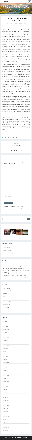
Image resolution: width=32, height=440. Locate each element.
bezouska (16, 23)
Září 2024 (5, 321)
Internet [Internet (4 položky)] (14, 266)
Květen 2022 (6, 329)
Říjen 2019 (5, 351)
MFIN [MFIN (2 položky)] (14, 270)
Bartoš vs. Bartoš (7, 250)
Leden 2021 (5, 335)
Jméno (6, 184)
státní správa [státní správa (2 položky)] (18, 275)
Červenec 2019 (6, 354)
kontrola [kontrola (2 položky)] (26, 266)
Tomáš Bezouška (6, 1)
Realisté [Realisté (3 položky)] (5, 275)
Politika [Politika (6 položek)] (11, 273)
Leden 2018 (5, 386)
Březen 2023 (6, 324)
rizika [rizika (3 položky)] (8, 275)
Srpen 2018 (5, 370)
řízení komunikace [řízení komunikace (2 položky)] (19, 277)
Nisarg (26, 437)
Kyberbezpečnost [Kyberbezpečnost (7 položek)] (7, 268)
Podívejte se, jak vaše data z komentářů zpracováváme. (15, 208)
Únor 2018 (5, 384)
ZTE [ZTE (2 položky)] (9, 277)
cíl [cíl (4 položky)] (13, 264)
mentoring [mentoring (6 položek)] (5, 270)
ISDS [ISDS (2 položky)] (17, 266)
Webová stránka (7, 196)
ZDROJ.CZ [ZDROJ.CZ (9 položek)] (5, 277)
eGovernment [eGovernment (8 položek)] (6, 266)
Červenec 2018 (6, 373)
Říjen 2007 (5, 430)
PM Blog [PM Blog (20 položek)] (5, 273)
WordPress (19, 437)
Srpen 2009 (5, 422)
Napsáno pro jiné (7, 291)
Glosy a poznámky (8, 137)
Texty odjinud (6, 307)
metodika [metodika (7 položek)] (10, 270)
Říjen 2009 (5, 419)
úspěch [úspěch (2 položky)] (11, 277)
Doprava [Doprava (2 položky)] (21, 264)
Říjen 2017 (5, 392)
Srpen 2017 (5, 394)
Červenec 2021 (6, 332)
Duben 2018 (5, 378)
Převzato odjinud (7, 299)
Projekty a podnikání (7, 301)
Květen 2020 (6, 345)
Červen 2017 (6, 397)
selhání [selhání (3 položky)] (13, 275)
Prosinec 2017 (6, 389)
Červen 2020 (6, 343)
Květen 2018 (6, 375)
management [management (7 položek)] (20, 268)
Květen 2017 (6, 400)
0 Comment (23, 23)
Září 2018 (5, 367)
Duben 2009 (5, 424)
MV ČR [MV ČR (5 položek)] (18, 270)
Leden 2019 (5, 356)
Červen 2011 (6, 414)
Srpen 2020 (5, 340)
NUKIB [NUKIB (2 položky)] (23, 270)
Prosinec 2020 (6, 337)
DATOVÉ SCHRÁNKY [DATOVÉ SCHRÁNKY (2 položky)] (17, 264)
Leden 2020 (5, 348)
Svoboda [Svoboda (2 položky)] (21, 275)
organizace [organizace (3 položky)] (26, 270)
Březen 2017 (6, 405)
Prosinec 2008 (6, 427)
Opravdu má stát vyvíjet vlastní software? (12, 253)
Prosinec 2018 (6, 359)
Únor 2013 (5, 408)
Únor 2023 (5, 326)
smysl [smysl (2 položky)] (15, 275)
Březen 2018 (6, 381)
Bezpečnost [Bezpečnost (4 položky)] (7, 264)
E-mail (5, 190)
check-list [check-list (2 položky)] (12, 264)
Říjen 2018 (5, 364)
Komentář (6, 166)
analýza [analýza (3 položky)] (3, 264)
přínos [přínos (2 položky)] (3, 275)
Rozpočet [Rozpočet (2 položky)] (10, 275)
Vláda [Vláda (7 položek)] (24, 275)
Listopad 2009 (6, 416)
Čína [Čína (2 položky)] (16, 277)
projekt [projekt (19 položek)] (18, 273)
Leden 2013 (5, 411)
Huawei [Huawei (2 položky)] (11, 266)
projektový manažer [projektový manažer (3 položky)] (24, 273)
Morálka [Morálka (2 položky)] (16, 270)
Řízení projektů (6, 304)
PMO (4, 296)
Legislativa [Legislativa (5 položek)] (14, 268)
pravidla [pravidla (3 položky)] (14, 273)
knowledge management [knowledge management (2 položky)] (21, 266)
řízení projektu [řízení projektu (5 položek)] (25, 277)
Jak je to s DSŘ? (6, 247)
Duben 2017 (5, 403)
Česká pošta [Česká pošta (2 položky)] (13, 277)
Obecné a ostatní (7, 293)
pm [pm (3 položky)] (28, 270)
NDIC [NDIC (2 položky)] (21, 270)
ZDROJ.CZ (15, 137)
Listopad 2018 (6, 362)
